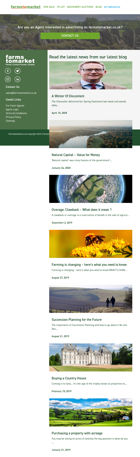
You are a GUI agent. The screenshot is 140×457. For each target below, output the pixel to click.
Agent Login (12, 109)
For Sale (49, 7)
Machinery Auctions (80, 7)
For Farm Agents (15, 106)
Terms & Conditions (16, 113)
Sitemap (10, 121)
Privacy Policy (13, 117)
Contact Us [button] (70, 35)
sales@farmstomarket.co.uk (21, 93)
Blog (99, 7)
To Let (61, 7)
